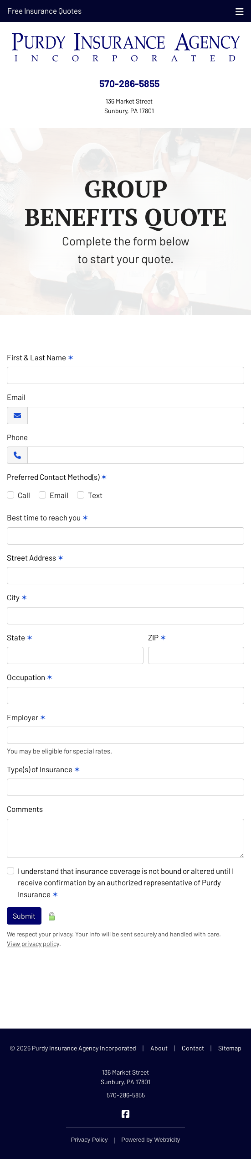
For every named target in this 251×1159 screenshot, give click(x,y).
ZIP (157, 637)
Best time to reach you (47, 517)
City (17, 597)
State (20, 637)
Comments (25, 808)
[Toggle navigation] (239, 10)
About (159, 1048)
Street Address (35, 557)
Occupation (30, 676)
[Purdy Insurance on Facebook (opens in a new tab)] (125, 1113)
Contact (193, 1048)
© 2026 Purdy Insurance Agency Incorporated (73, 1048)
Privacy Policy (89, 1139)
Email (16, 396)
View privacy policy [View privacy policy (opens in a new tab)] (33, 943)
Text (95, 494)
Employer (26, 717)
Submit (24, 915)
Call (24, 494)
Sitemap (229, 1048)
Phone (17, 437)
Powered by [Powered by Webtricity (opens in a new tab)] (150, 1139)
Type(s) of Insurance (43, 769)
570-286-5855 (129, 83)
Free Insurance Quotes (44, 10)
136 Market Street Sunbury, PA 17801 (125, 1077)
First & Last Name (40, 357)
